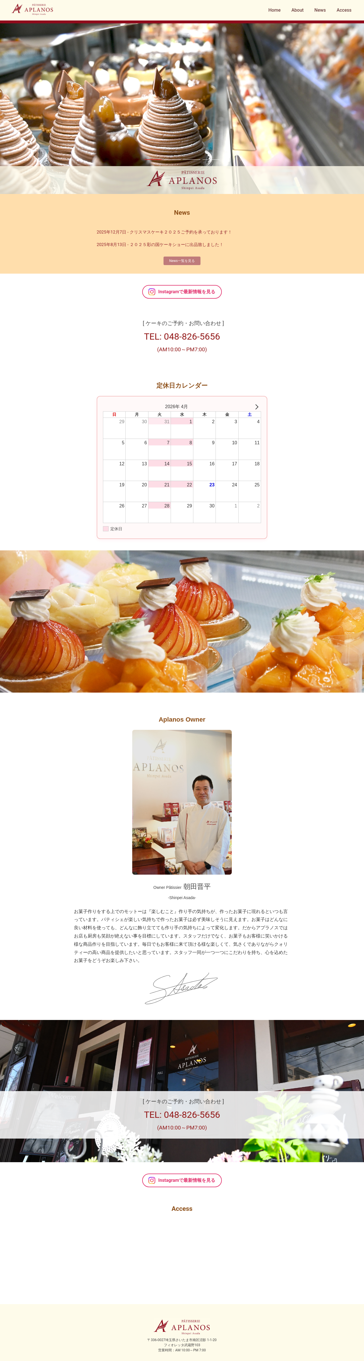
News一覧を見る (182, 261)
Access (344, 10)
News (320, 10)
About (297, 10)
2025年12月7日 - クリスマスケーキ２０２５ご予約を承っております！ (164, 232)
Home (274, 10)
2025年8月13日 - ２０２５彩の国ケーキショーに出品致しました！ (160, 244)
